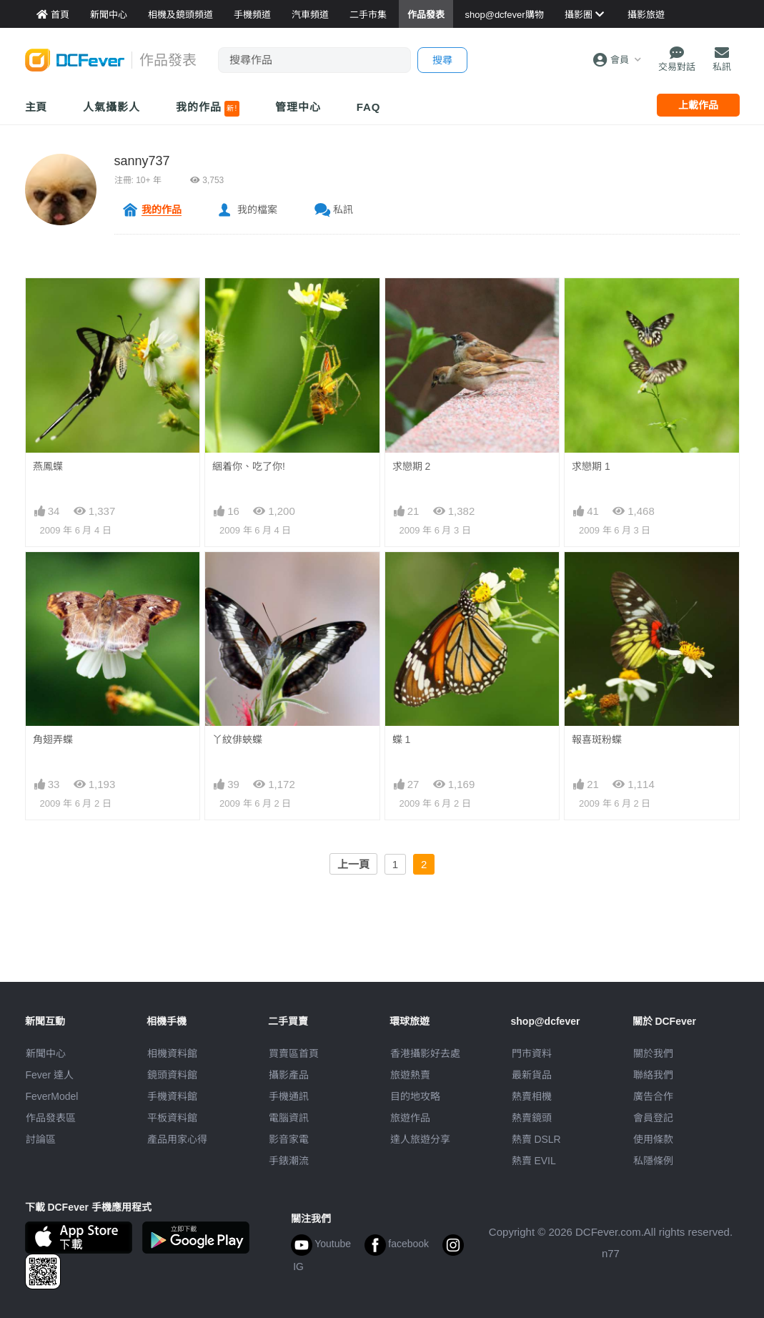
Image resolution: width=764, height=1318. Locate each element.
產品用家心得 (177, 1139)
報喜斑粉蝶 (597, 739)
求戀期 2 (411, 466)
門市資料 (532, 1053)
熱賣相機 (532, 1096)
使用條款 (653, 1139)
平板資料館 (172, 1117)
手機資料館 (172, 1096)
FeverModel (52, 1096)
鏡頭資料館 (172, 1075)
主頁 (36, 107)
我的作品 (207, 109)
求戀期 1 (591, 466)
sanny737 (142, 161)
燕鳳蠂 (48, 466)
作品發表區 (51, 1117)
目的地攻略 (415, 1096)
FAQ (369, 107)
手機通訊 (289, 1096)
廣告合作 (653, 1096)
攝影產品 (289, 1075)
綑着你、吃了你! (248, 466)
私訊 (343, 209)
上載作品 (698, 105)
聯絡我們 (653, 1075)
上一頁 (353, 864)
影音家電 (289, 1139)
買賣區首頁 (294, 1053)
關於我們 (653, 1053)
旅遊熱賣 (410, 1075)
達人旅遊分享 (420, 1139)
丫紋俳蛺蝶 (237, 739)
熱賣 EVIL (534, 1160)
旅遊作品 (410, 1117)
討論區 (41, 1139)
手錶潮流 (289, 1160)
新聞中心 (46, 1053)
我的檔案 (257, 209)
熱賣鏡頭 (532, 1117)
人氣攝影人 (111, 107)
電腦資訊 (289, 1117)
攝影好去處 (425, 1053)
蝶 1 (401, 739)
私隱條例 (653, 1160)
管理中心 (298, 107)
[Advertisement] (382, 950)
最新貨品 (532, 1075)
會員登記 (653, 1117)
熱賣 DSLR (536, 1139)
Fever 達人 (50, 1075)
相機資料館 (172, 1053)
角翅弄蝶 (53, 739)
